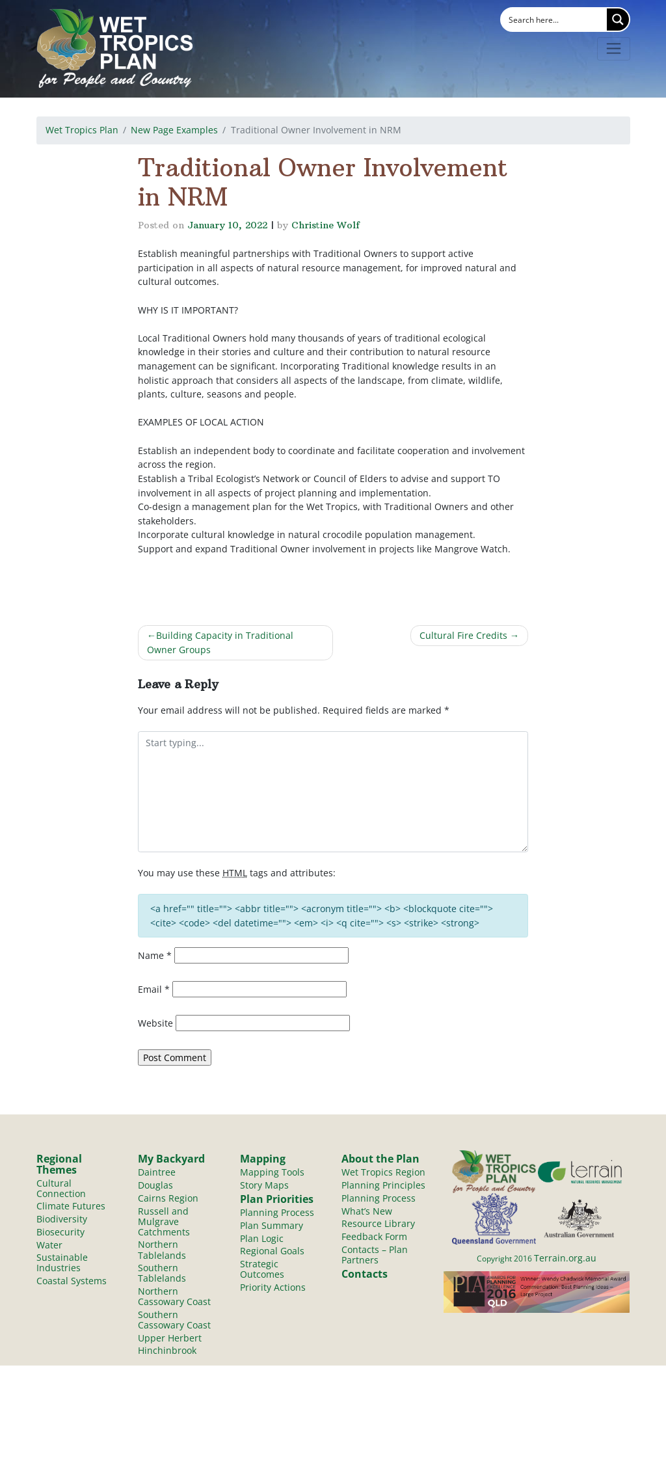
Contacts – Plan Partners (374, 1255)
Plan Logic (262, 1239)
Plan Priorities (276, 1199)
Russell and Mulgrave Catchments (164, 1222)
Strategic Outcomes (262, 1270)
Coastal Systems (71, 1282)
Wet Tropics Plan (82, 130)
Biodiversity (61, 1219)
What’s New (366, 1211)
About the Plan (380, 1159)
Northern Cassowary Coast (174, 1297)
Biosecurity (60, 1232)
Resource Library (378, 1224)
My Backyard (171, 1159)
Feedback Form (374, 1237)
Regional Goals (272, 1252)
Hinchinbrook (167, 1353)
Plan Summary (271, 1226)
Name (155, 955)
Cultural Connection (61, 1188)
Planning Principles (383, 1185)
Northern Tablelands (162, 1250)
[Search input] (555, 19)
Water (49, 1245)
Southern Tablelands (162, 1274)
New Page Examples (174, 130)
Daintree (157, 1172)
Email (154, 989)
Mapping (263, 1159)
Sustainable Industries (62, 1263)
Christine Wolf (325, 225)
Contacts (364, 1275)
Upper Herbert (170, 1340)
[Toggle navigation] (613, 49)
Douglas (155, 1185)
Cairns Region (168, 1198)
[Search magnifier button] (618, 19)
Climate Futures (70, 1206)
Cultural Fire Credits (463, 635)
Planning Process (277, 1213)
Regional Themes (59, 1164)
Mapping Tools (272, 1172)
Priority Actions (273, 1288)
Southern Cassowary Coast (174, 1321)
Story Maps (264, 1185)
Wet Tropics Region (383, 1172)
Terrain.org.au (565, 1258)
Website (155, 1023)
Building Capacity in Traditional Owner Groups (220, 642)
